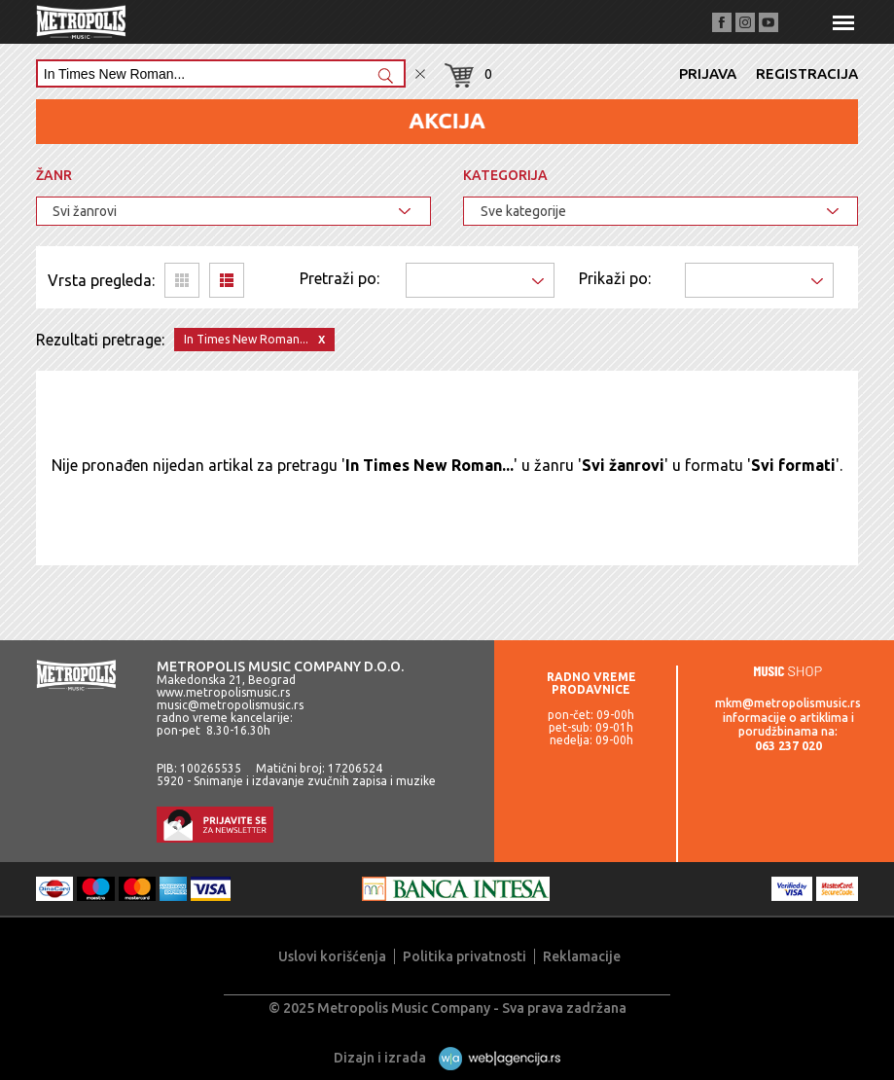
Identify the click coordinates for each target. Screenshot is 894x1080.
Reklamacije (582, 956)
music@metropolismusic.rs (230, 705)
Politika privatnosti (464, 956)
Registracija (807, 73)
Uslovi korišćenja (332, 956)
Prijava (707, 73)
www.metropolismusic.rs (223, 692)
